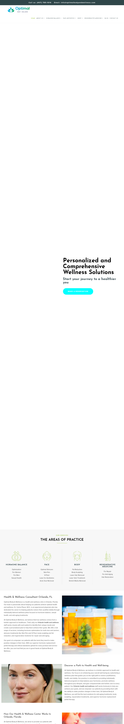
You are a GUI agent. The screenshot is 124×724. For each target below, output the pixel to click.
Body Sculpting (77, 572)
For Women (16, 572)
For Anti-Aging (107, 574)
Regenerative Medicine (107, 566)
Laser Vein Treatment (77, 578)
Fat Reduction (77, 569)
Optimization (16, 569)
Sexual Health (17, 578)
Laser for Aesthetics (47, 578)
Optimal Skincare (47, 569)
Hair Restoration (107, 577)
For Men (16, 575)
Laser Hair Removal (77, 575)
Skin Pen (47, 572)
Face (46, 565)
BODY (77, 565)
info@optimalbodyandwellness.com (78, 2)
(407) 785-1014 (44, 2)
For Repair (107, 571)
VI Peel (46, 575)
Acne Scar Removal (47, 581)
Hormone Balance (16, 565)
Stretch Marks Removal (77, 581)
